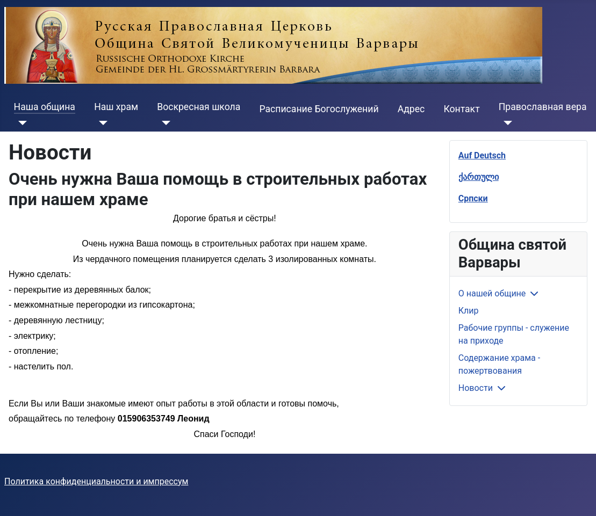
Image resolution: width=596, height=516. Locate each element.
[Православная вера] (505, 123)
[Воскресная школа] (163, 123)
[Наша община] (20, 123)
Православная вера (543, 106)
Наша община (44, 106)
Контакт (461, 109)
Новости (475, 388)
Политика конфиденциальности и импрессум (96, 481)
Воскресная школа (198, 106)
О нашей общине (492, 293)
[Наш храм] (100, 123)
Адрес (411, 109)
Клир (468, 311)
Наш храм (116, 106)
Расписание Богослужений (319, 109)
